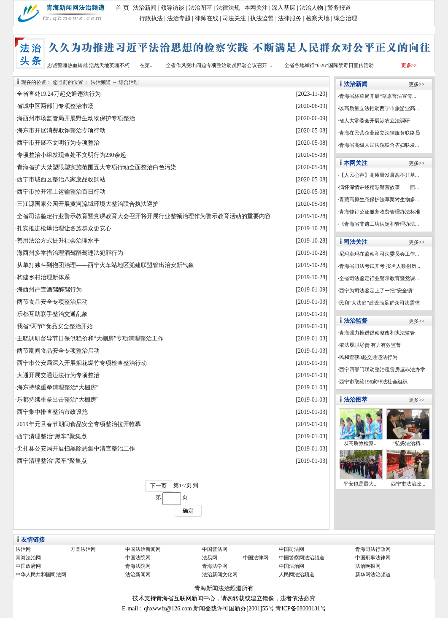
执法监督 (262, 18)
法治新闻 (145, 8)
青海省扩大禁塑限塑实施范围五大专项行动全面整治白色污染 (96, 167)
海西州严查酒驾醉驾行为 (49, 289)
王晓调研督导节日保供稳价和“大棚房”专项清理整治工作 (90, 338)
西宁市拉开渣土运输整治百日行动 (61, 192)
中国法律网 (255, 558)
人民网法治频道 (296, 575)
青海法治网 (28, 558)
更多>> (409, 65)
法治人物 (311, 8)
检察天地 (317, 18)
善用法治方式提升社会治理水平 (58, 240)
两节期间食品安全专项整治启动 (58, 351)
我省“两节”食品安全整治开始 (55, 326)
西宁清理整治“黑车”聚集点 (52, 436)
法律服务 (290, 18)
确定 (188, 510)
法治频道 (101, 82)
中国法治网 (291, 566)
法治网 (23, 549)
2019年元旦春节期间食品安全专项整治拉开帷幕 (79, 424)
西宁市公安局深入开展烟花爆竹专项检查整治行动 (82, 363)
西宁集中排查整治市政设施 (52, 412)
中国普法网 (214, 549)
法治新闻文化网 (219, 575)
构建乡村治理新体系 (43, 277)
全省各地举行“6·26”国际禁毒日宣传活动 (329, 65)
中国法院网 (138, 558)
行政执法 (151, 18)
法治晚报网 (368, 566)
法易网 (209, 558)
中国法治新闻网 (143, 549)
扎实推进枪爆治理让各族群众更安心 (64, 228)
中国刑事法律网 (373, 558)
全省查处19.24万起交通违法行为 (59, 94)
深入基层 (283, 8)
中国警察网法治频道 (301, 558)
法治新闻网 (138, 575)
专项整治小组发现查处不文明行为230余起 (71, 155)
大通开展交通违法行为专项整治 (58, 375)
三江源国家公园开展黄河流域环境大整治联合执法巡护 (88, 204)
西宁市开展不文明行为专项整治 (58, 143)
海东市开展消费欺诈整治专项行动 (61, 130)
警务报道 (339, 8)
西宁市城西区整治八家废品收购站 (61, 179)
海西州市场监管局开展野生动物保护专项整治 (76, 118)
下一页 (158, 486)
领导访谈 (172, 8)
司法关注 (234, 18)
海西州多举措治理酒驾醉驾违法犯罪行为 (70, 253)
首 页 (122, 8)
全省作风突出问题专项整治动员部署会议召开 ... (219, 65)
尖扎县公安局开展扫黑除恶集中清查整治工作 (76, 448)
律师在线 (207, 18)
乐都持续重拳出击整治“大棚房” (58, 400)
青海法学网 (214, 566)
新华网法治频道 (373, 575)
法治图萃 (200, 8)
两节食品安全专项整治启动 (52, 302)
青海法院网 (138, 566)
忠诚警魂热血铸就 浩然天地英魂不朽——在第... (100, 65)
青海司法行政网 (373, 549)
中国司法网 (291, 549)
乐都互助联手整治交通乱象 (52, 314)
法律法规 (228, 8)
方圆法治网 (83, 549)
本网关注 (256, 8)
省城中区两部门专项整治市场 (55, 106)
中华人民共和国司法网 (41, 575)
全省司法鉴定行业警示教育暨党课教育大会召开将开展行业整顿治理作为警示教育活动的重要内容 (144, 216)
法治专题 (179, 18)
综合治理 (345, 18)
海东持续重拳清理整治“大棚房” (58, 387)
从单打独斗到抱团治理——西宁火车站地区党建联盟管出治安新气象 (105, 265)
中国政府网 (28, 566)
